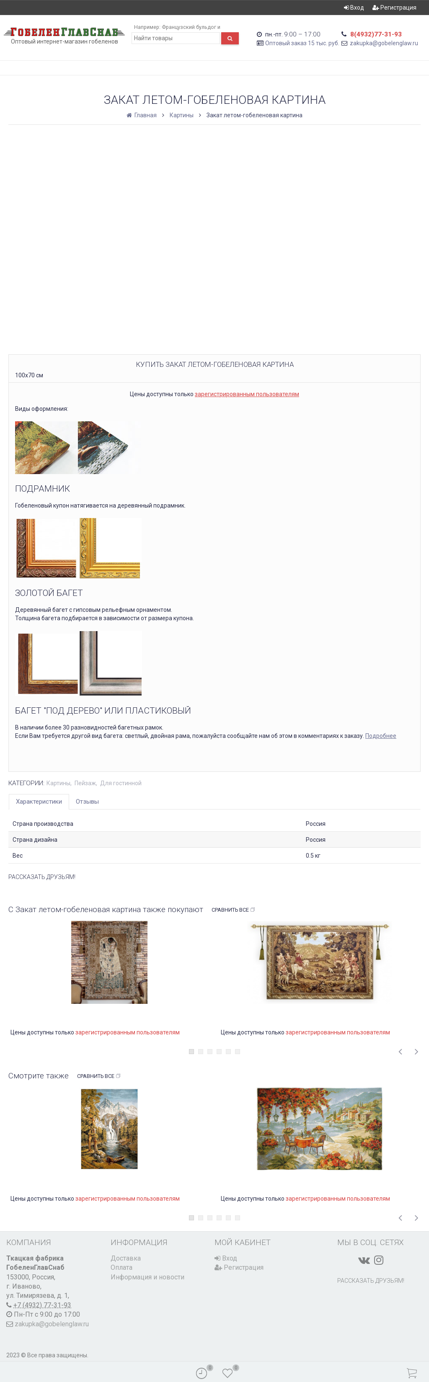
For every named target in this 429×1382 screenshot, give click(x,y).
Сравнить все (234, 910)
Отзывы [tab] (87, 801)
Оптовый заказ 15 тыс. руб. (302, 43)
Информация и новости (147, 1277)
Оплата (121, 1267)
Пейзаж (85, 783)
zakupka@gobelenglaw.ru (384, 43)
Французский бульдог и (191, 27)
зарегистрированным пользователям (247, 394)
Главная (142, 115)
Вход (354, 7)
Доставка (126, 1258)
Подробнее (380, 735)
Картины (182, 115)
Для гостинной (121, 783)
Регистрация (394, 7)
